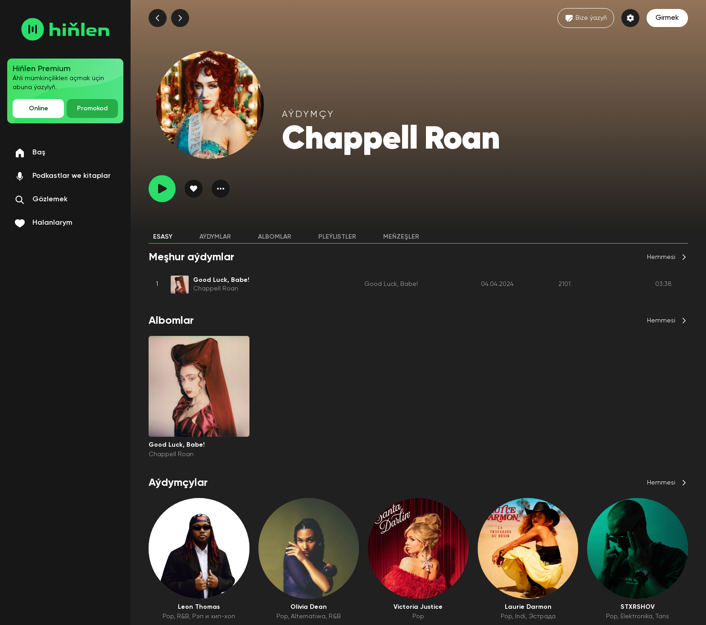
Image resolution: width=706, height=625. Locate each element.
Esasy (162, 237)
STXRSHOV (637, 607)
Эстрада (542, 616)
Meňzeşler (401, 237)
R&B (183, 616)
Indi (520, 616)
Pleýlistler (337, 237)
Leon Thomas (199, 607)
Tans (662, 616)
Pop (168, 616)
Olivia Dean (308, 607)
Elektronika (636, 616)
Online (38, 108)
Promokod (92, 108)
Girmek (667, 18)
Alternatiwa (308, 616)
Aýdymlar (215, 237)
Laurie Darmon (528, 607)
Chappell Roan (215, 288)
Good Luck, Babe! (391, 284)
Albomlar (274, 237)
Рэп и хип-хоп (213, 616)
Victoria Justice (418, 607)
